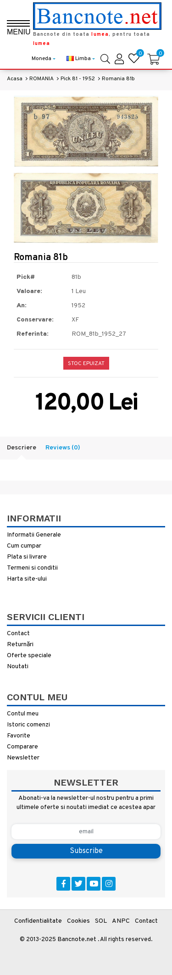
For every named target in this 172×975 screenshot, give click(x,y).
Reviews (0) (62, 448)
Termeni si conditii (32, 568)
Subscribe (86, 851)
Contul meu (23, 714)
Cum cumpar (24, 546)
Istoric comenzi (28, 725)
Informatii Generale (34, 535)
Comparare (22, 747)
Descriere (21, 448)
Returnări (20, 644)
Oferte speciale (29, 655)
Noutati (17, 666)
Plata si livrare (27, 557)
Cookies (78, 921)
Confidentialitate (38, 921)
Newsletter (23, 758)
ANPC (121, 921)
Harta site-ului (27, 579)
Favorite (18, 736)
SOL (101, 921)
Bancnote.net (76, 939)
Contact (18, 633)
